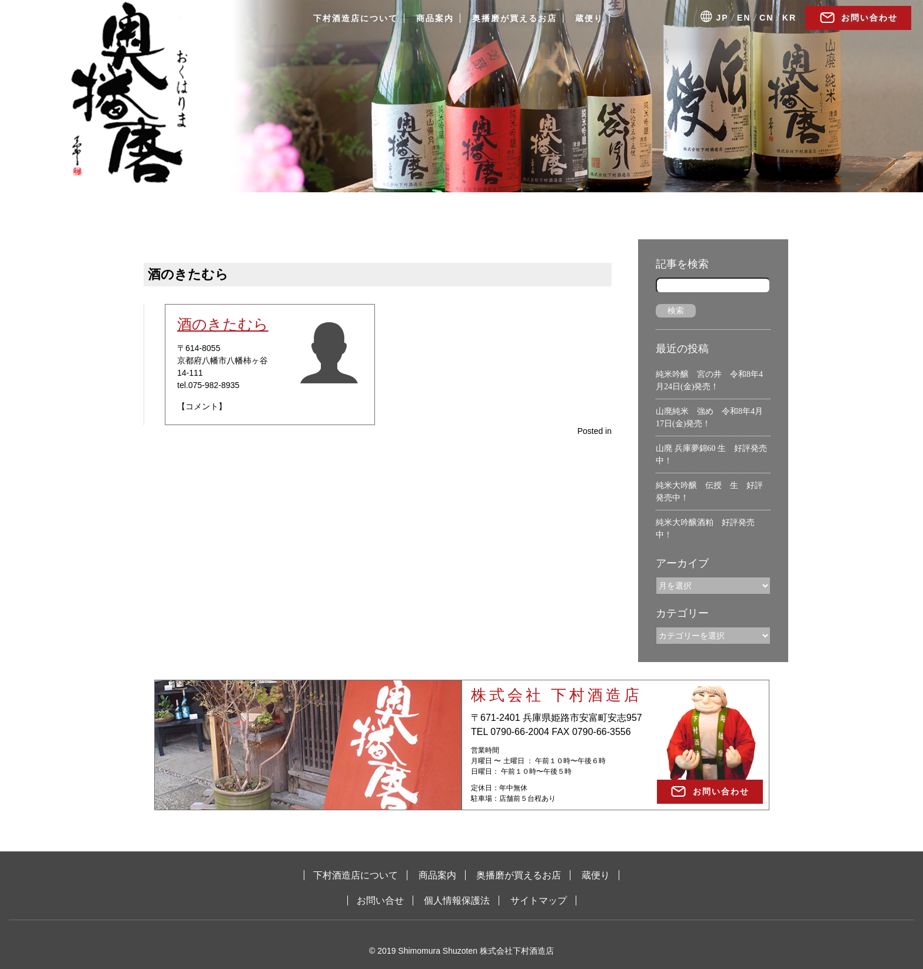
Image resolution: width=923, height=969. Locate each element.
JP (722, 17)
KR (789, 17)
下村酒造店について (355, 18)
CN (766, 17)
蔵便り (589, 18)
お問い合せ (380, 900)
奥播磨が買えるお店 (514, 18)
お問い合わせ (869, 17)
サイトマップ (538, 900)
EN (744, 17)
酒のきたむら (222, 324)
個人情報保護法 (457, 900)
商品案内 (435, 18)
